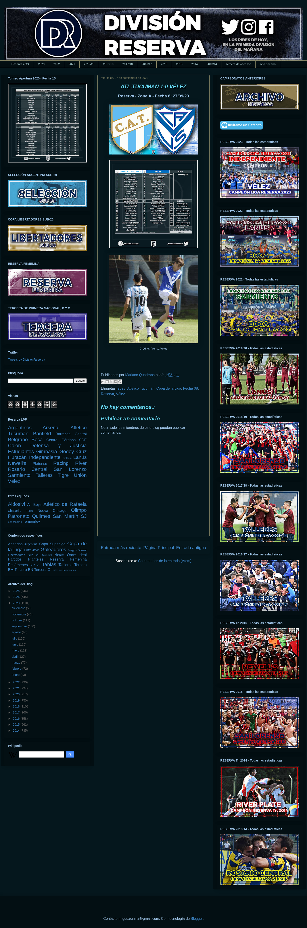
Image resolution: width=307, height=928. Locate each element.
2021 (72, 64)
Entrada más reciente (121, 547)
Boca (37, 439)
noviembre (19, 614)
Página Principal (158, 547)
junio (15, 644)
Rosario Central (27, 469)
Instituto (67, 458)
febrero (17, 668)
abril (15, 656)
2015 (179, 64)
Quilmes (41, 516)
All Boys (34, 505)
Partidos (15, 559)
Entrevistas (32, 550)
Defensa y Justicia (58, 445)
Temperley (31, 521)
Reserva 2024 (20, 64)
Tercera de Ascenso (238, 64)
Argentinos (20, 427)
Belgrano (18, 439)
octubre (17, 620)
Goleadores (53, 549)
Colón (14, 445)
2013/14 (212, 64)
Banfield (42, 433)
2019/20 (89, 64)
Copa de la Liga (168, 388)
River (81, 463)
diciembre (19, 608)
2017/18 (127, 64)
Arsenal (51, 427)
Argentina (31, 544)
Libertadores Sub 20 (23, 555)
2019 (17, 700)
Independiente (44, 457)
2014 (194, 64)
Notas (59, 555)
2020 (17, 694)
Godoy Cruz (73, 451)
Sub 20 (35, 565)
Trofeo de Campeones (63, 570)
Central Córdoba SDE (66, 440)
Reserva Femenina (68, 559)
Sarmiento (19, 475)
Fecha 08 (190, 388)
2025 (17, 591)
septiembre (20, 626)
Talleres (44, 475)
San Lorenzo (70, 469)
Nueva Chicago (51, 510)
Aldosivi (16, 504)
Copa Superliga (52, 544)
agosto (17, 632)
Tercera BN (24, 570)
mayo (16, 650)
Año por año (268, 64)
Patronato (18, 516)
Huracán (17, 457)
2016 (164, 64)
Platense (40, 464)
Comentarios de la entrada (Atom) (164, 561)
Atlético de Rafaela (65, 504)
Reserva (107, 394)
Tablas (49, 564)
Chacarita (14, 510)
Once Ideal (77, 555)
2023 (41, 64)
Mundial (47, 555)
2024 (17, 597)
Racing (61, 463)
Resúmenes (18, 565)
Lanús (80, 457)
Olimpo (79, 510)
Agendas (15, 544)
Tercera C (42, 570)
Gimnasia (46, 451)
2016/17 (147, 64)
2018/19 (108, 64)
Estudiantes (21, 451)
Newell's (17, 463)
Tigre (63, 475)
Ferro (29, 510)
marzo (16, 662)
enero (16, 675)
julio (15, 638)
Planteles (35, 559)
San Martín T (15, 521)
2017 (17, 712)
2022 (56, 64)
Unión (80, 475)
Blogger (197, 918)
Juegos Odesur (77, 550)
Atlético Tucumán (140, 388)
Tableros (65, 565)
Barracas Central (71, 434)
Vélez (120, 394)
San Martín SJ (70, 516)
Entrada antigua (191, 547)
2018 (17, 706)
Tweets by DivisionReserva (26, 359)
